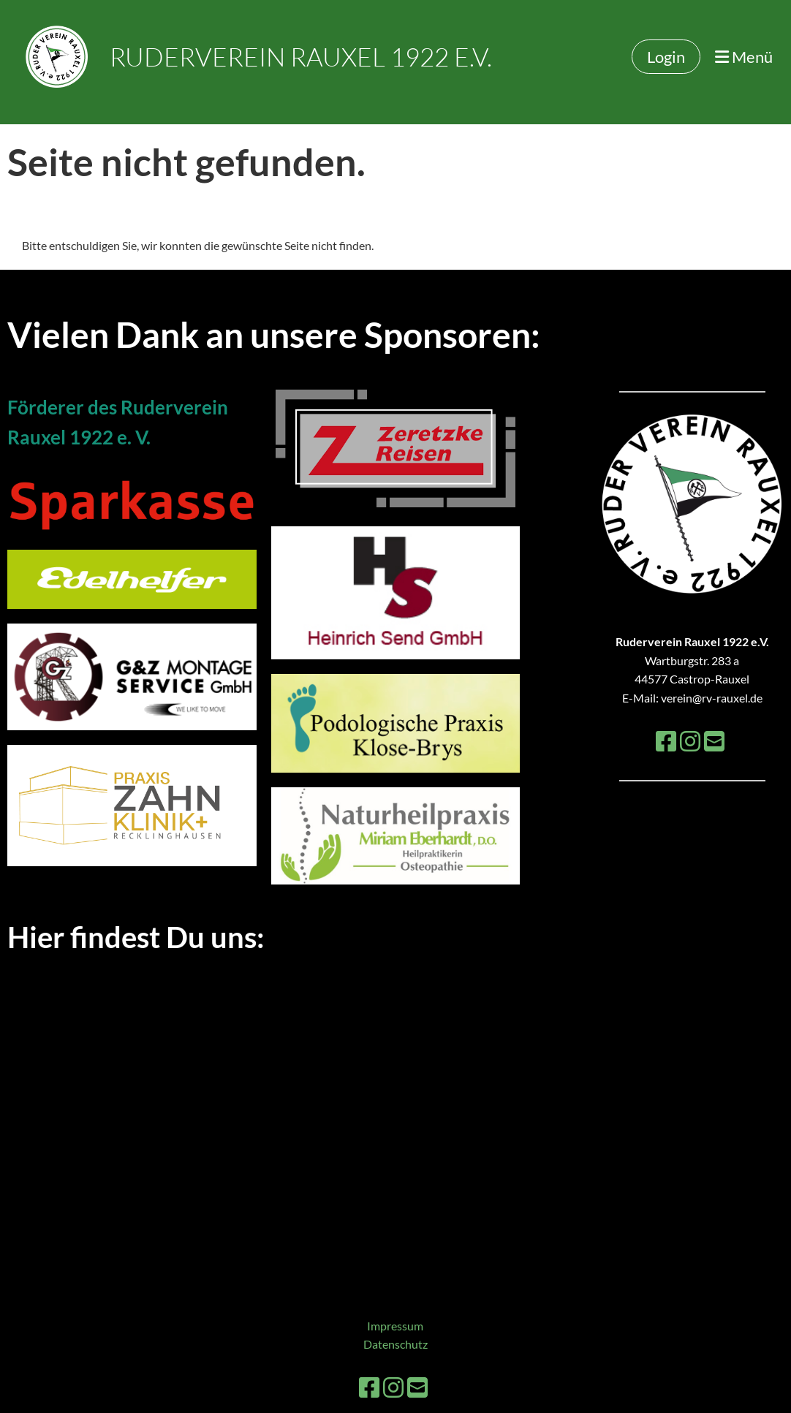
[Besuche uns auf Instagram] (690, 741)
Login (666, 57)
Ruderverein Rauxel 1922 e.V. (301, 56)
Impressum (395, 1326)
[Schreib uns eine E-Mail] (714, 741)
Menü (744, 57)
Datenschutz (395, 1344)
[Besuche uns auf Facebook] (666, 741)
